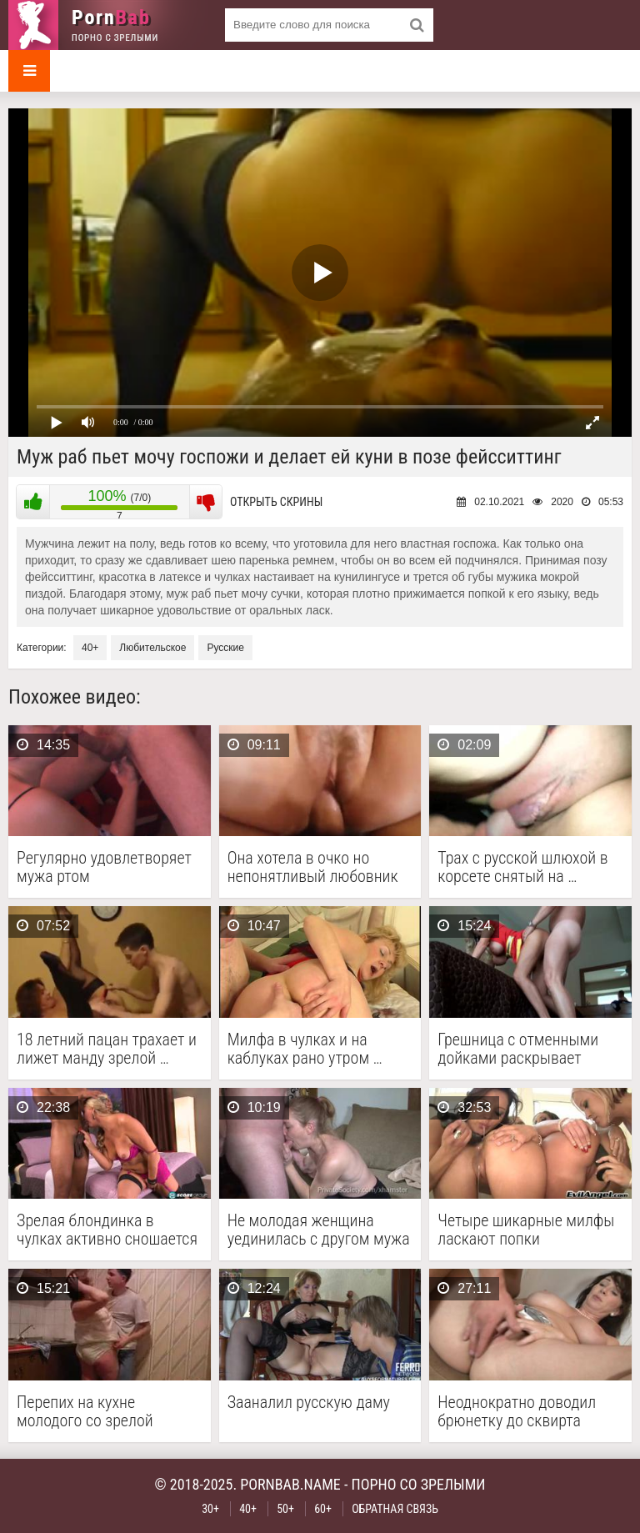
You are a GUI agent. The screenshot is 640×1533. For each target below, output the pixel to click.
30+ (210, 1508)
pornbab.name (290, 1484)
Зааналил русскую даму (309, 1402)
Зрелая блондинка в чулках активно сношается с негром (107, 1229)
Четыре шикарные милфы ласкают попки (526, 1229)
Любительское (152, 648)
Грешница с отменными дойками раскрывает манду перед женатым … (520, 1048)
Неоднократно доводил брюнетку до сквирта (517, 1411)
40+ (90, 648)
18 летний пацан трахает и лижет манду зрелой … (107, 1048)
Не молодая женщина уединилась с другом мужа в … (319, 1229)
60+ (323, 1508)
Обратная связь (395, 1508)
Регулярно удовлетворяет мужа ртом (104, 867)
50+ (285, 1508)
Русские (225, 648)
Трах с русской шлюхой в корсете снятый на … (523, 867)
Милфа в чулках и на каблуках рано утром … (305, 1048)
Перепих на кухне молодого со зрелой (85, 1411)
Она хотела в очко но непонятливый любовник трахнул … (313, 867)
